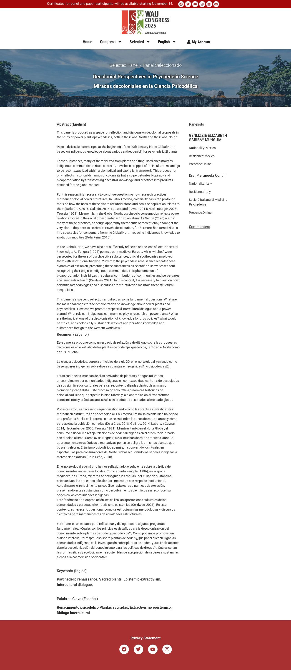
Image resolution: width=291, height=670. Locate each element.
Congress (111, 41)
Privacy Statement (145, 638)
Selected (140, 41)
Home (87, 41)
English (167, 41)
